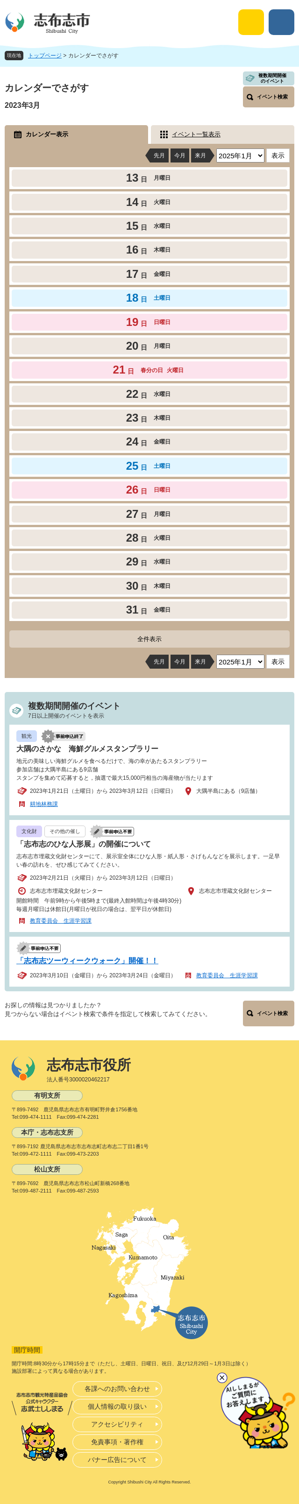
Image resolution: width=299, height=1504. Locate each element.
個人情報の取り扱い (117, 1406)
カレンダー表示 (47, 134)
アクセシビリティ (117, 1424)
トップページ (45, 55)
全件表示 (149, 639)
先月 (159, 155)
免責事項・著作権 (117, 1442)
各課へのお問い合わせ (117, 1388)
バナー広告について (117, 1459)
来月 (200, 155)
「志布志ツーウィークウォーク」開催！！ (87, 961)
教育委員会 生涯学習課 (61, 921)
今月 (179, 155)
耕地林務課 (44, 804)
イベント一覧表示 (196, 134)
